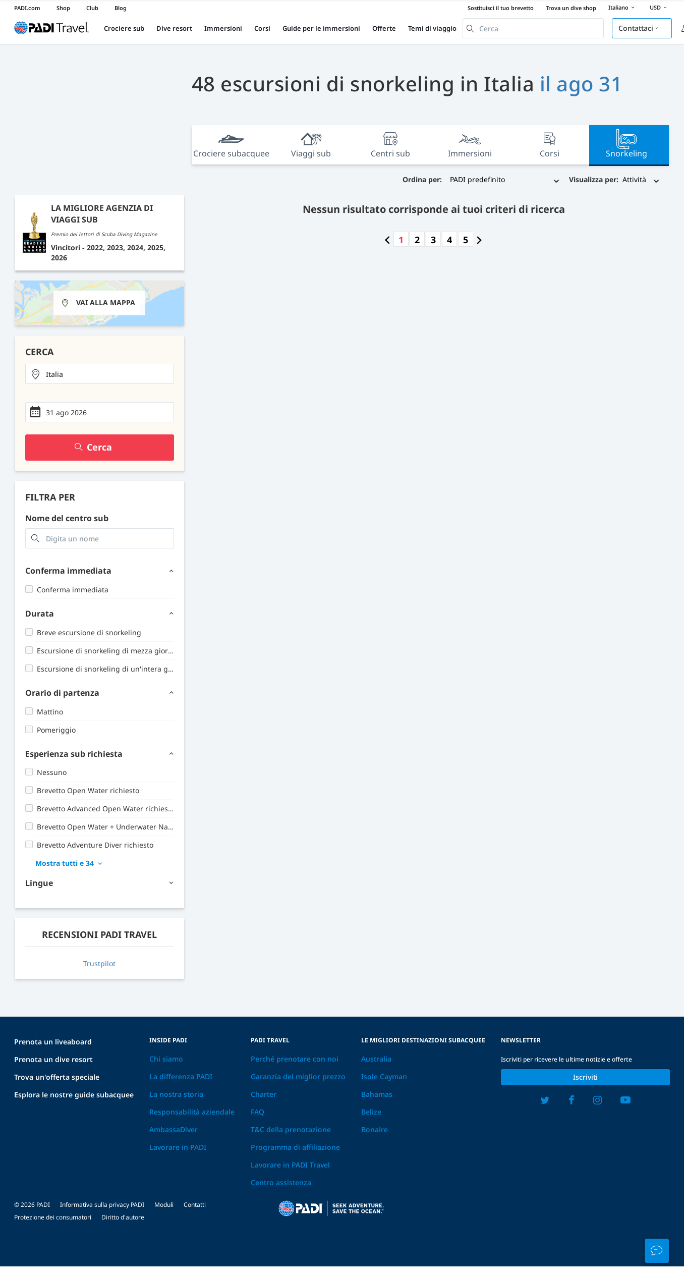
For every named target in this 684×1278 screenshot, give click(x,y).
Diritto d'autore (122, 1217)
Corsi (262, 28)
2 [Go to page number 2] (417, 240)
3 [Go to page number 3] (433, 240)
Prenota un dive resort (53, 1059)
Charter (263, 1094)
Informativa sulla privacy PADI (102, 1204)
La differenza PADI (180, 1076)
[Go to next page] (479, 240)
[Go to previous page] (387, 240)
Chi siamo (166, 1059)
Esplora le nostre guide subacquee (74, 1094)
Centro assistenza (281, 1182)
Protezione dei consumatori (52, 1217)
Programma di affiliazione (295, 1147)
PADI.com (27, 8)
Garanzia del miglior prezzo (298, 1076)
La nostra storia (176, 1094)
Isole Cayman (384, 1076)
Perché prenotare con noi (294, 1059)
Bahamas (376, 1094)
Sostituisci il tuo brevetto (501, 8)
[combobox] (533, 28)
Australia (376, 1059)
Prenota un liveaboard (53, 1041)
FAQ (257, 1112)
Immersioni (223, 28)
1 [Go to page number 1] (401, 240)
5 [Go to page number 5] (465, 240)
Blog (121, 8)
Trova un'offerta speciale (56, 1077)
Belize (371, 1112)
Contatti (195, 1204)
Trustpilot (99, 963)
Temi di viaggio (432, 28)
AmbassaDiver (173, 1129)
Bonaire (374, 1129)
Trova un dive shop (571, 8)
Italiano (623, 8)
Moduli (164, 1204)
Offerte (384, 28)
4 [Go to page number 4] (449, 240)
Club (92, 8)
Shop (63, 8)
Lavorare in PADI (177, 1147)
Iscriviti (585, 1077)
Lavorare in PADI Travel (290, 1165)
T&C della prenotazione (291, 1129)
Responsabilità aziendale (192, 1112)
